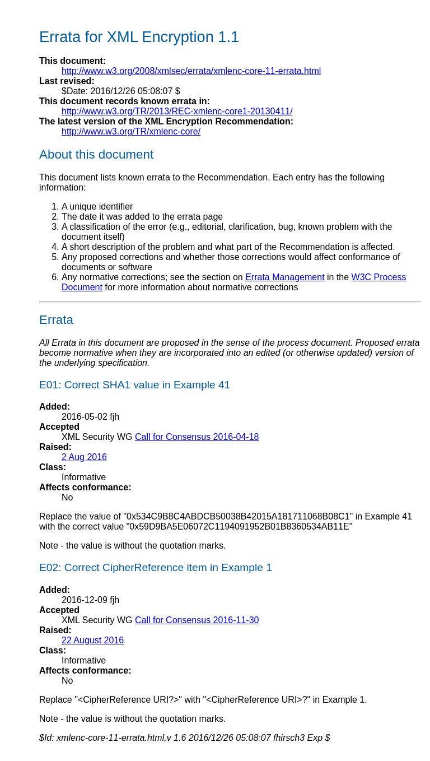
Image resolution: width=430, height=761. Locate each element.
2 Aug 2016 (84, 457)
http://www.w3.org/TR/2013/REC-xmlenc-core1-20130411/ (177, 111)
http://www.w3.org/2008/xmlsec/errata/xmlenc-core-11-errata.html (191, 71)
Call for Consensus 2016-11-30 (197, 620)
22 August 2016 (93, 640)
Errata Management (284, 277)
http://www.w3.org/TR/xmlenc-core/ (131, 131)
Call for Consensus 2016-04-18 (197, 437)
